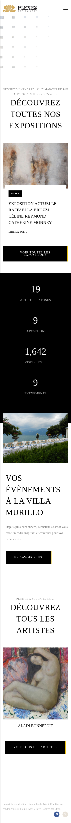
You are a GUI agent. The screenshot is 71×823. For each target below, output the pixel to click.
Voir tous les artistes (35, 747)
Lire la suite (18, 231)
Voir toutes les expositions (35, 254)
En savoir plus (28, 557)
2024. (58, 809)
